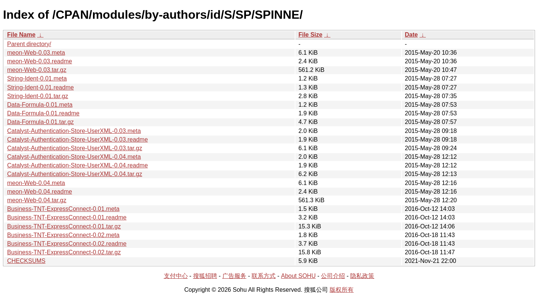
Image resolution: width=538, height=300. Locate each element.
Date (411, 34)
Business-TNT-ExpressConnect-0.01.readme (66, 217)
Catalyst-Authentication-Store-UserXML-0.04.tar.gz (74, 174)
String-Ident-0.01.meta (37, 78)
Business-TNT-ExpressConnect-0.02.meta (63, 235)
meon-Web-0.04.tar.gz (36, 200)
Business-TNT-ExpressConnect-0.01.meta (63, 209)
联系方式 (264, 276)
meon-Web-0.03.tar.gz (36, 70)
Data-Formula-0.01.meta (39, 104)
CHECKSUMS (26, 261)
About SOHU (298, 276)
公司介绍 (333, 276)
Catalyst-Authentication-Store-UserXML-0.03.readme (77, 139)
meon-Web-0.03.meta (36, 52)
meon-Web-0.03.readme (39, 61)
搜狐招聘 (205, 276)
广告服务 (234, 276)
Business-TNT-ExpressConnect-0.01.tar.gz (64, 226)
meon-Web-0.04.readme (39, 191)
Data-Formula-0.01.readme (43, 113)
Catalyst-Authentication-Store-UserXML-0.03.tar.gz (74, 148)
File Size (310, 34)
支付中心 (176, 276)
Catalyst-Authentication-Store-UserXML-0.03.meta (74, 131)
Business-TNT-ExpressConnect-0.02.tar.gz (64, 252)
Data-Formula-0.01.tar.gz (40, 122)
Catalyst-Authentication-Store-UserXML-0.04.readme (77, 165)
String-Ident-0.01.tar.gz (37, 96)
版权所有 (342, 290)
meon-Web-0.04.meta (36, 183)
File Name (21, 34)
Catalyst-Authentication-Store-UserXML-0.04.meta (74, 157)
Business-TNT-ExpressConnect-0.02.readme (66, 243)
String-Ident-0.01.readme (40, 87)
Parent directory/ (29, 44)
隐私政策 (362, 276)
